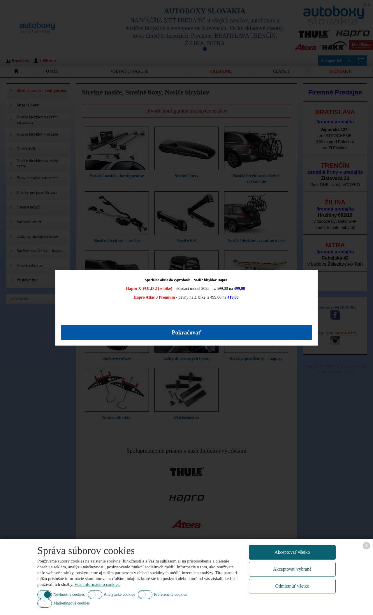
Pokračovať (186, 332)
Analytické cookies (119, 594)
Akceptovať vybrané (292, 569)
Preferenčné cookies (170, 594)
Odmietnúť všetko (292, 586)
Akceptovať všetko (292, 552)
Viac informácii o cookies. (97, 584)
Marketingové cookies (71, 603)
